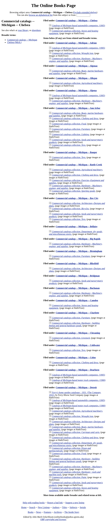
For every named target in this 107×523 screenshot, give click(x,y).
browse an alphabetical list (41, 15)
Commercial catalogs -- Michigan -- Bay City (77, 198)
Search (32, 507)
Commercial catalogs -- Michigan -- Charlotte (77, 313)
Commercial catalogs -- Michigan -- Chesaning (78, 333)
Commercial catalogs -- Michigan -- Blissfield (77, 263)
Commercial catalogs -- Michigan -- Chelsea (76, 20)
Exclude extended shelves (85, 12)
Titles (64, 507)
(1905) (78, 25)
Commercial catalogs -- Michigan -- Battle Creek (79, 164)
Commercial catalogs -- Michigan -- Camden (77, 300)
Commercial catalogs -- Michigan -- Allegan (76, 78)
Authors (55, 507)
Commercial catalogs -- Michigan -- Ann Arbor (78, 108)
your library (23, 30)
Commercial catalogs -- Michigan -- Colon (76, 357)
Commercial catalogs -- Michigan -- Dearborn (77, 370)
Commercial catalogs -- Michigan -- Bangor (76, 152)
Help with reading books (34, 502)
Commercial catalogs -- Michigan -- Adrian (76, 43)
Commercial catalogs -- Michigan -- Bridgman (78, 276)
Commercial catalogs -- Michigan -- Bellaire (76, 226)
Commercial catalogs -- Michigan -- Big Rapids (78, 239)
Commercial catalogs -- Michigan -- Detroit (76, 387)
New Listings (44, 507)
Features (47, 512)
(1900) (78, 380)
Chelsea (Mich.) (14, 42)
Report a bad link (55, 502)
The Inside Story (71, 512)
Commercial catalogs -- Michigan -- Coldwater (78, 345)
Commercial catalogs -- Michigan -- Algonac (77, 66)
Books (30, 512)
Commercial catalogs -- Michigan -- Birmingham (79, 251)
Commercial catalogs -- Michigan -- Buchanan (78, 288)
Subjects (73, 507)
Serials (83, 507)
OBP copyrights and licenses (53, 519)
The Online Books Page (53, 5)
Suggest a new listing (74, 502)
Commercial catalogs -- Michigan (22, 40)
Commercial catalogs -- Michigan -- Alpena (76, 90)
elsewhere (36, 30)
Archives (58, 512)
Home (24, 507)
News (38, 512)
